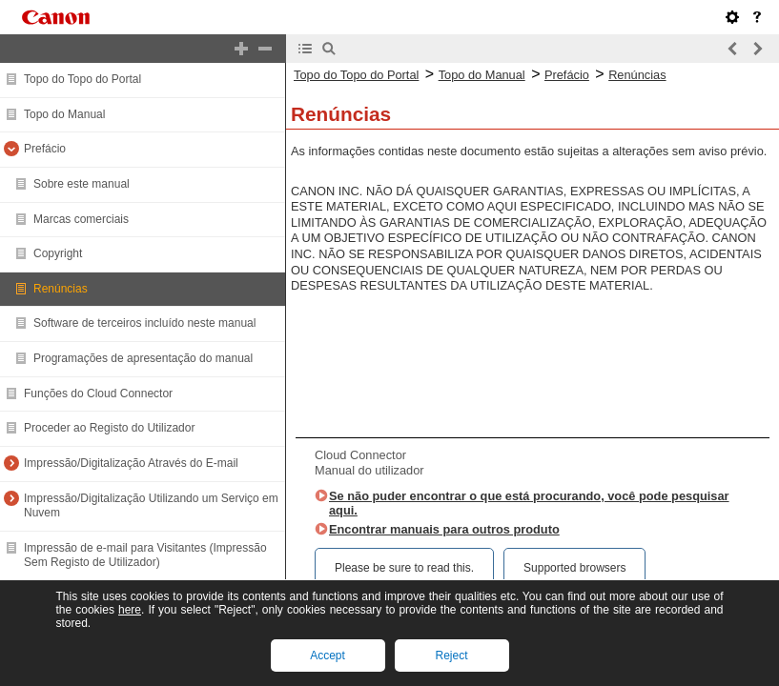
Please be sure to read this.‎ (404, 568)
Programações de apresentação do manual (143, 358)
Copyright (57, 253)
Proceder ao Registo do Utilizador (109, 427)
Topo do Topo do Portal (82, 79)
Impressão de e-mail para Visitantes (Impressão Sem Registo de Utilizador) (145, 555)
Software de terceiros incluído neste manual (144, 323)
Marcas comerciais (81, 219)
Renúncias (60, 288)
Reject (451, 655)
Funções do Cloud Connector (98, 393)
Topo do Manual (64, 114)
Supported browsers (574, 568)
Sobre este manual (81, 184)
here (129, 609)
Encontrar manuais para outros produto (444, 529)
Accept (327, 655)
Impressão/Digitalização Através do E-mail (131, 463)
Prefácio (45, 148)
